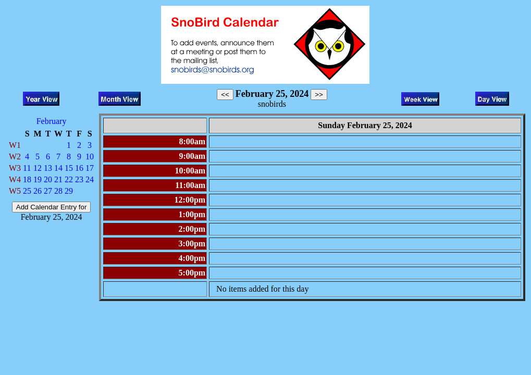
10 (89, 156)
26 (37, 190)
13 (48, 168)
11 (27, 168)
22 (69, 179)
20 (48, 179)
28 (58, 190)
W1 (15, 145)
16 (79, 168)
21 (58, 179)
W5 (15, 190)
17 (89, 168)
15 (69, 168)
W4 (15, 179)
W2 (15, 156)
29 (69, 190)
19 (37, 179)
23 (79, 179)
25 (27, 190)
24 (89, 179)
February (51, 121)
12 (37, 168)
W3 (15, 168)
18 (27, 179)
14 (58, 168)
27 (48, 190)
